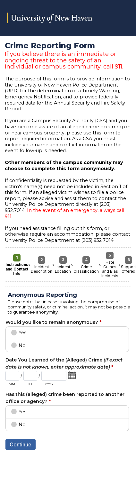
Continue (20, 444)
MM (12, 384)
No (22, 345)
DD (29, 384)
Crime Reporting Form (68, 18)
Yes (22, 332)
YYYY (49, 384)
